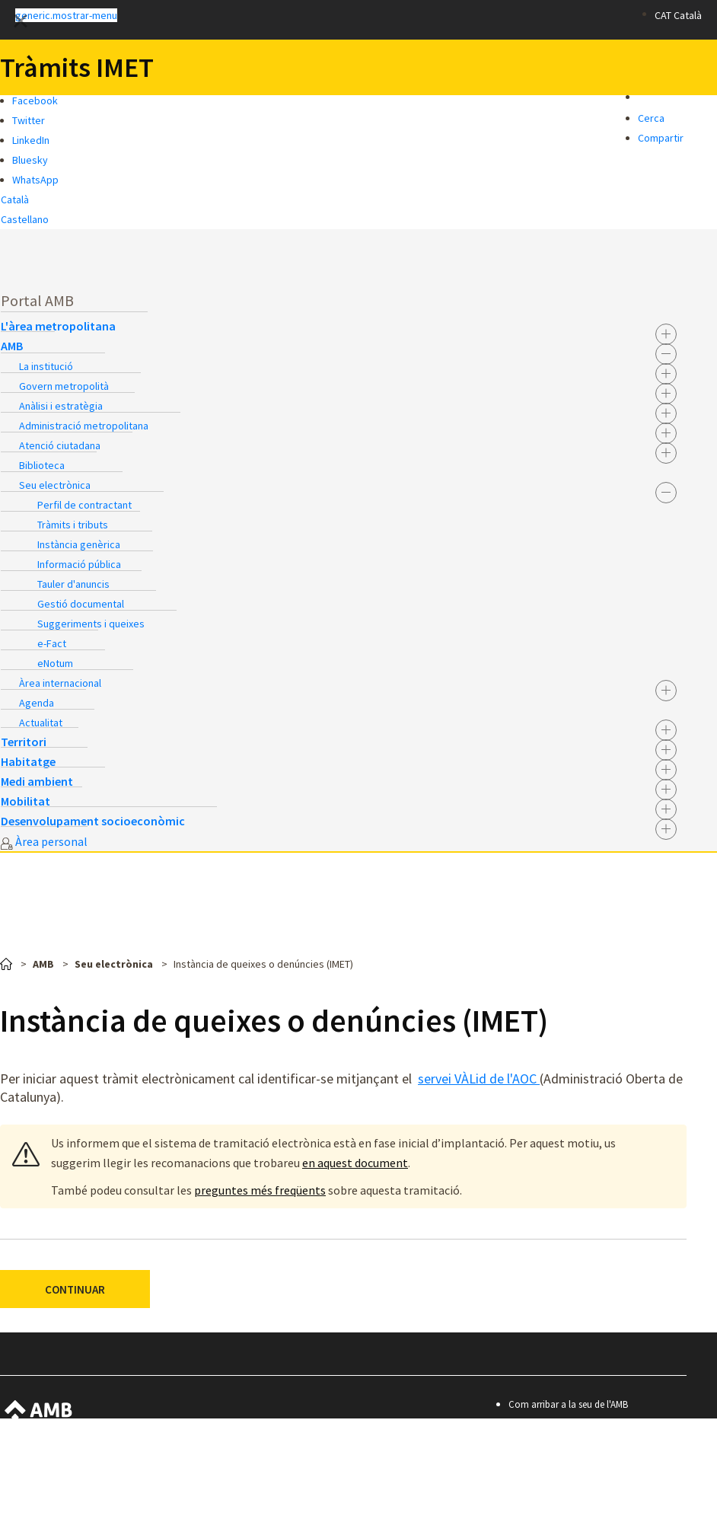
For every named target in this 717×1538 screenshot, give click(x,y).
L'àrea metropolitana (58, 325)
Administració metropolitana (83, 425)
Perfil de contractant (84, 505)
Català (15, 199)
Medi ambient (37, 781)
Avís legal (537, 1466)
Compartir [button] (661, 138)
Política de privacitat (560, 1486)
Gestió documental (80, 604)
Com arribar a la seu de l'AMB (568, 1404)
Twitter (28, 120)
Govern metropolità (64, 386)
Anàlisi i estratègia (61, 406)
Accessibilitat (544, 1445)
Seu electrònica (55, 485)
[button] (307, 14)
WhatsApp (35, 180)
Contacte (537, 1424)
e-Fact (51, 643)
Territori (23, 741)
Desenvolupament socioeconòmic (93, 820)
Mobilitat (25, 801)
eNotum (55, 663)
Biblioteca (42, 465)
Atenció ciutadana (59, 445)
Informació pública (79, 564)
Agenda (36, 703)
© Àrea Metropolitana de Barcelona (602, 1527)
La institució (46, 366)
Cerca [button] (651, 118)
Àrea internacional (60, 683)
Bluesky (30, 160)
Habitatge (28, 761)
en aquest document (355, 1162)
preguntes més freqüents (260, 1190)
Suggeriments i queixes (91, 623)
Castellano (25, 219)
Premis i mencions (555, 1507)
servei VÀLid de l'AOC (479, 1078)
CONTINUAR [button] (75, 1289)
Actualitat (40, 722)
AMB (12, 345)
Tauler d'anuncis (73, 584)
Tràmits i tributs (72, 524)
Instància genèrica (78, 544)
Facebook (35, 100)
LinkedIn (30, 140)
